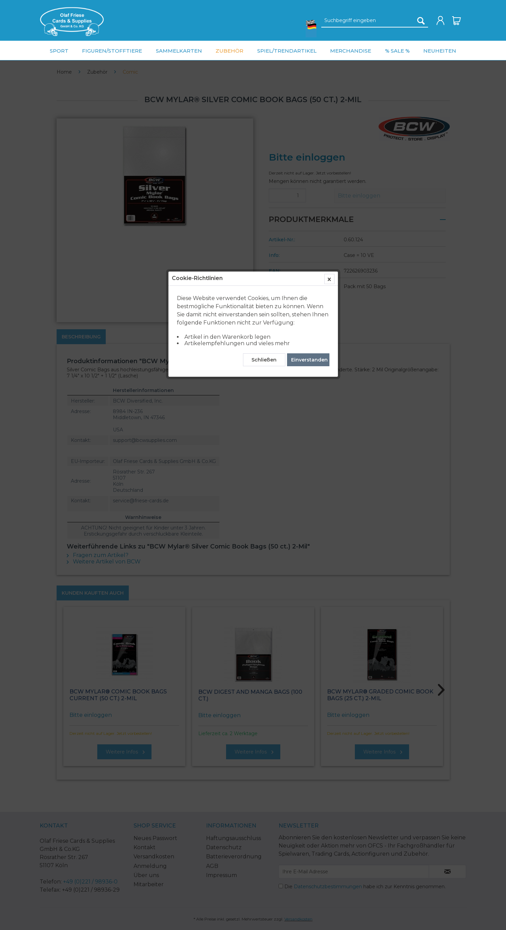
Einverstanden (309, 158)
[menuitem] (72, 21)
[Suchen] (421, 20)
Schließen (264, 158)
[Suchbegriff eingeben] (374, 20)
